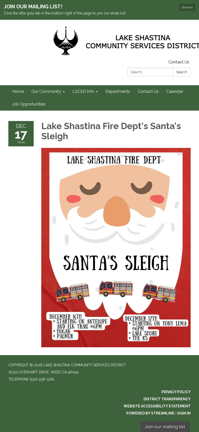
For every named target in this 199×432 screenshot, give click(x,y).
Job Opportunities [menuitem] (29, 104)
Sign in (184, 413)
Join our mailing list (165, 426)
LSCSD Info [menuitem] (83, 91)
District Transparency (167, 399)
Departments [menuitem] (117, 91)
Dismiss (187, 7)
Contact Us (178, 62)
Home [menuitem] (18, 91)
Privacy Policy (176, 392)
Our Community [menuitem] (46, 91)
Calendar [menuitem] (174, 91)
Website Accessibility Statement (157, 406)
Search (181, 72)
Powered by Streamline (150, 413)
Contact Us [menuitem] (148, 91)
